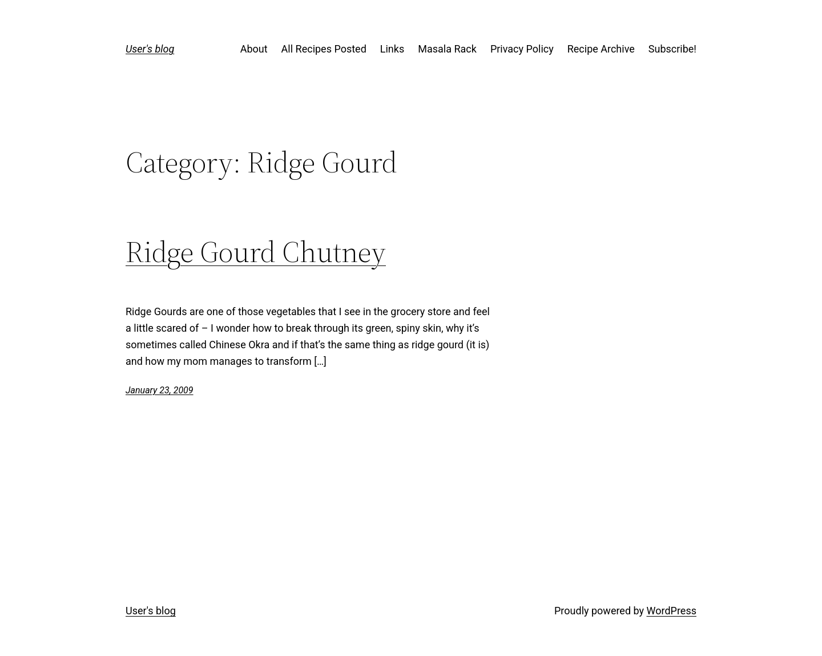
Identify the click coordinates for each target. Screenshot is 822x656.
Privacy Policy (522, 49)
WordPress (671, 611)
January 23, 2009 (160, 390)
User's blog (150, 49)
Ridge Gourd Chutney (256, 252)
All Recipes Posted (323, 49)
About (254, 49)
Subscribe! (672, 49)
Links (392, 49)
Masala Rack (447, 49)
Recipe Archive (601, 49)
